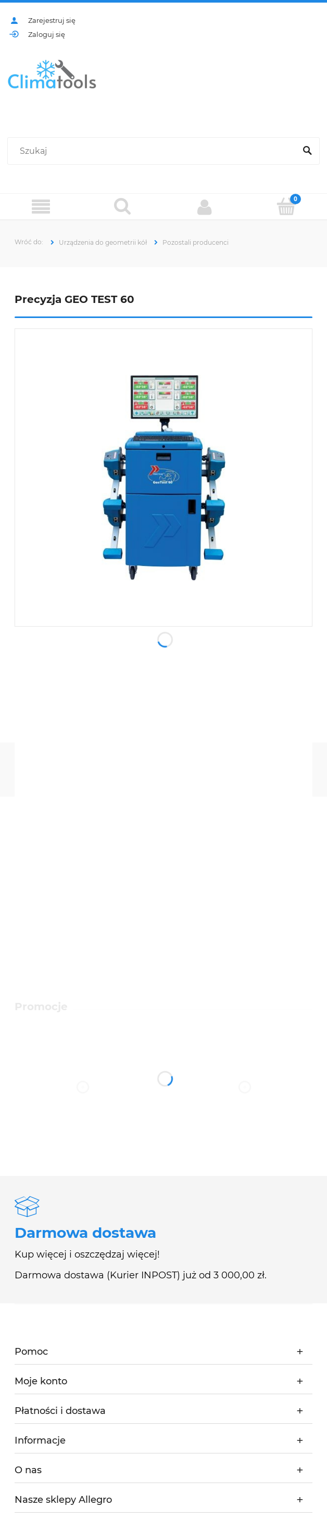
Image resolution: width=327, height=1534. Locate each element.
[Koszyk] (286, 206)
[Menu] (41, 207)
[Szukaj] (307, 151)
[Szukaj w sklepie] (154, 151)
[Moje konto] (204, 207)
